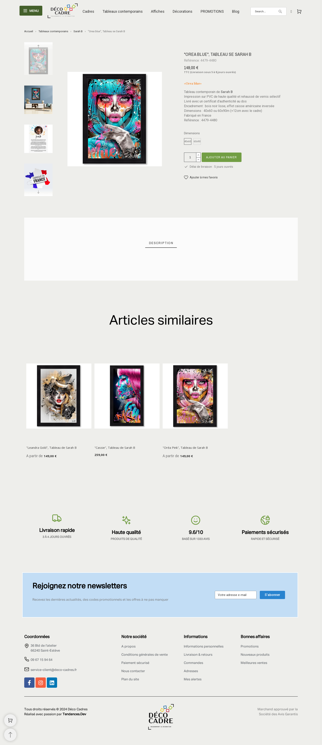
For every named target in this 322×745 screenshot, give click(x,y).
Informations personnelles (203, 646)
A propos (128, 646)
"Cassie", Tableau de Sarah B (114, 447)
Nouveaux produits (255, 655)
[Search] (268, 11)
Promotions (250, 646)
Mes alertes (192, 679)
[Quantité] (190, 157)
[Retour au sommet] (10, 735)
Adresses (191, 671)
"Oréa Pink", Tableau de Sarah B (185, 447)
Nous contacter (133, 671)
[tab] (161, 243)
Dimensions (192, 133)
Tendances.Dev (74, 714)
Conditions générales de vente (144, 655)
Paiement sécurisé (135, 663)
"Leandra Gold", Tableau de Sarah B (51, 447)
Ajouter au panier (221, 157)
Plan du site (130, 679)
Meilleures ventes (254, 663)
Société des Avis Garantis (278, 714)
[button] (201, 177)
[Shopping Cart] (10, 720)
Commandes (193, 663)
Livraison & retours (198, 655)
